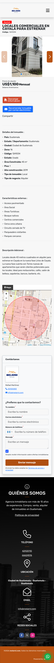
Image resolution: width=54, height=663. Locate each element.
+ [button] (6, 294)
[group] (27, 57)
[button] (21, 74)
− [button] (6, 298)
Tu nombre (10, 407)
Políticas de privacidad (27, 515)
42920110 (27, 551)
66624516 (27, 555)
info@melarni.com (15, 393)
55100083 (12, 389)
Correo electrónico (14, 417)
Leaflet (29, 345)
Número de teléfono (14, 427)
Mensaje (9, 437)
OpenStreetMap (45, 345)
